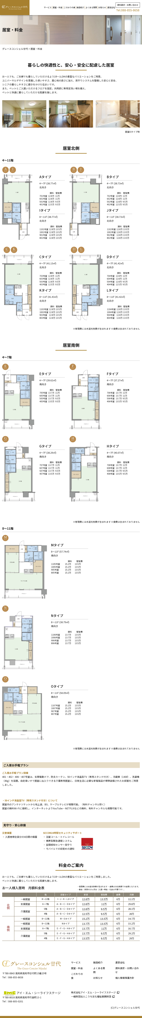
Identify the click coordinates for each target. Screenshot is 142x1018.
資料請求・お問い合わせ (127, 5)
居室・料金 (57, 7)
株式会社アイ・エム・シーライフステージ (93, 992)
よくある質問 (91, 7)
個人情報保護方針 (124, 978)
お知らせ (102, 7)
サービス (47, 7)
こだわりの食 (69, 7)
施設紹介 (80, 7)
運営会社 (111, 7)
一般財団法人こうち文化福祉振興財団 (91, 996)
